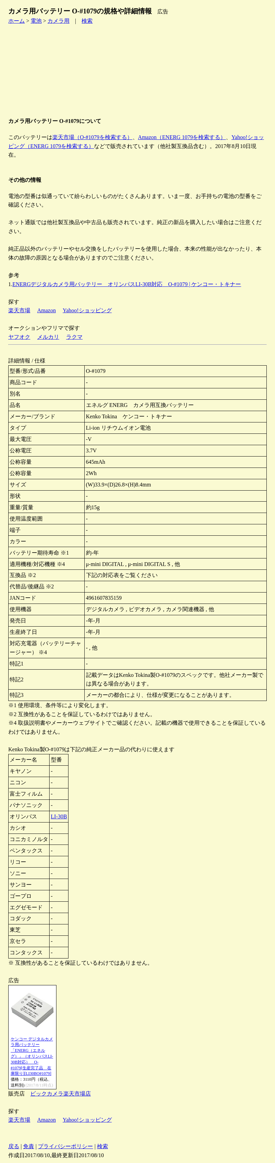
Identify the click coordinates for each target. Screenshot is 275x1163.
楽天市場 (19, 310)
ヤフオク (19, 337)
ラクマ (74, 337)
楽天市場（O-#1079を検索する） (92, 137)
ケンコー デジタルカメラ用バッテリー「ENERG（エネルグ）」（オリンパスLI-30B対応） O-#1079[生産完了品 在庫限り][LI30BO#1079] (32, 1056)
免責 (28, 1146)
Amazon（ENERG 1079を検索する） (182, 137)
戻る (13, 1146)
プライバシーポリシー (65, 1146)
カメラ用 (58, 21)
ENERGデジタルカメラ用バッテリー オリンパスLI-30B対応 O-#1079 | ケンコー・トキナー (126, 284)
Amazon (46, 310)
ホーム (16, 21)
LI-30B (59, 816)
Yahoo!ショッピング (87, 310)
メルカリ (48, 337)
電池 (36, 21)
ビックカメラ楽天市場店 (60, 1094)
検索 (87, 21)
